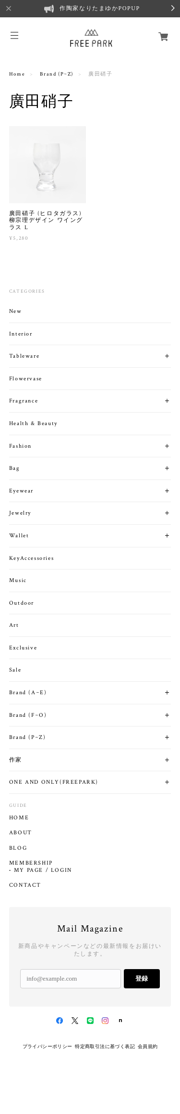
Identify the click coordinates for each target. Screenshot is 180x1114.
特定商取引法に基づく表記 (105, 1046)
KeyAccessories (31, 558)
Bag (14, 468)
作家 (15, 760)
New (15, 311)
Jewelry (20, 513)
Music (18, 580)
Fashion (20, 446)
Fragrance (23, 400)
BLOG (18, 848)
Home (17, 74)
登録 (141, 978)
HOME (19, 818)
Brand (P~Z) (56, 74)
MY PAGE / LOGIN (43, 870)
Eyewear (21, 490)
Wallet (19, 535)
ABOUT (20, 832)
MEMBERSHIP (31, 863)
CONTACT (25, 885)
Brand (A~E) (28, 692)
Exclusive (23, 647)
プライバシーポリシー (47, 1046)
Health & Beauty (33, 423)
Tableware (24, 356)
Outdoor (21, 603)
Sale (15, 670)
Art (14, 625)
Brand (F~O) (28, 715)
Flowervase (25, 378)
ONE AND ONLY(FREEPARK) (53, 782)
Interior (21, 333)
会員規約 (148, 1046)
